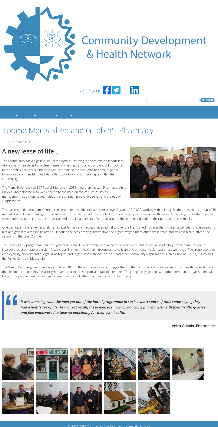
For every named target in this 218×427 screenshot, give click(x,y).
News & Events (49, 113)
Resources (67, 113)
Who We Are (11, 113)
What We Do (29, 113)
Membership (84, 113)
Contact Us (101, 113)
